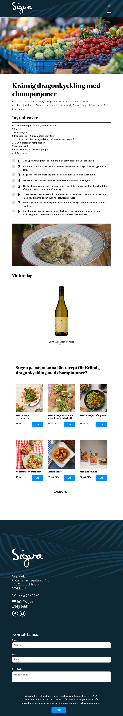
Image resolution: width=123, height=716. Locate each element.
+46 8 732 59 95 (25, 596)
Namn (14, 640)
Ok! (58, 710)
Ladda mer (61, 492)
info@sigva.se (24, 602)
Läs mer (37, 425)
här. (100, 703)
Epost (14, 655)
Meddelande (17, 669)
